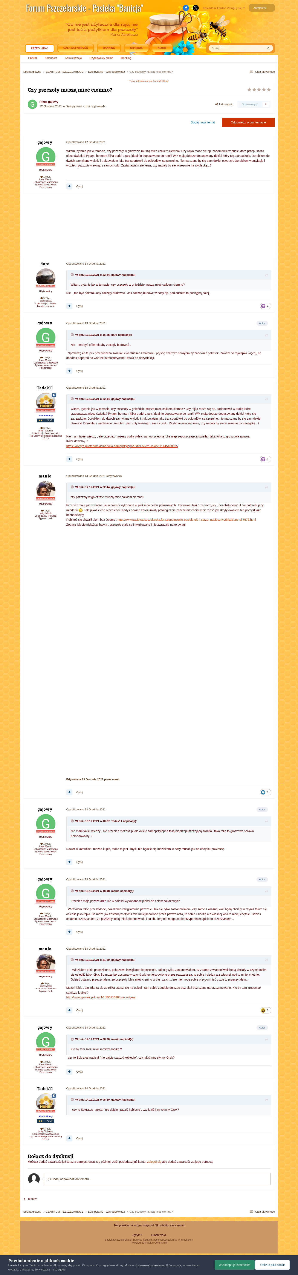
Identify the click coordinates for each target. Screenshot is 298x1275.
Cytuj (79, 186)
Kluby (162, 47)
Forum (32, 58)
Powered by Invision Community (149, 1242)
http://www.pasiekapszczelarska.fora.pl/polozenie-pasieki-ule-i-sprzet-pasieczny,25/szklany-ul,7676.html (187, 519)
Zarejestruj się (262, 7)
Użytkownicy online (101, 58)
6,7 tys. (45, 428)
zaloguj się (154, 1161)
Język (137, 1235)
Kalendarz (51, 58)
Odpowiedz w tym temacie (248, 122)
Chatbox (136, 47)
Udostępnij (223, 104)
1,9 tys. (45, 177)
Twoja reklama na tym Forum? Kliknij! (149, 81)
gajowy (53, 101)
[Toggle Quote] (73, 274)
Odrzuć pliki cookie (272, 1265)
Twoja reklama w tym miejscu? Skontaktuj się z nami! (149, 1225)
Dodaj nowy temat (203, 122)
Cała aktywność (75, 47)
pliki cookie (59, 1265)
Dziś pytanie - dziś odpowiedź (85, 106)
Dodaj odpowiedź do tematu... (69, 1179)
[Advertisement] (101, 227)
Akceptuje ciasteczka (233, 1265)
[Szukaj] (226, 48)
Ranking (126, 58)
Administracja (73, 58)
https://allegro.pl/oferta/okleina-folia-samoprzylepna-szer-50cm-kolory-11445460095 (122, 446)
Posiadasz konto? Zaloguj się (224, 8)
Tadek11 (45, 387)
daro (44, 263)
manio (44, 476)
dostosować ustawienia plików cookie (158, 1265)
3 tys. (45, 510)
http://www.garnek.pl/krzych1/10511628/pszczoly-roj (101, 997)
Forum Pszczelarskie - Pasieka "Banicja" (84, 7)
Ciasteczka (158, 1235)
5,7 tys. (45, 298)
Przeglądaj (39, 49)
